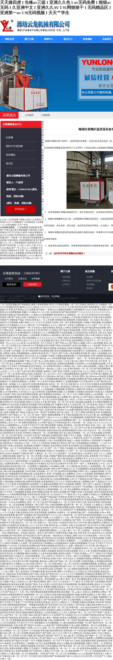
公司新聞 (29, 115)
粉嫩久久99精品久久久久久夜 (35, 312)
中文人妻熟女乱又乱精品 (79, 633)
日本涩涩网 (30, 471)
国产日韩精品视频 (59, 625)
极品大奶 (24, 379)
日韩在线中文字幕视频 (32, 345)
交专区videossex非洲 (61, 528)
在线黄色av (86, 440)
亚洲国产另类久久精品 (100, 410)
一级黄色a (86, 435)
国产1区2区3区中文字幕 (94, 525)
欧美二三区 (28, 376)
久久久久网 (61, 633)
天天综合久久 (25, 392)
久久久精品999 (23, 384)
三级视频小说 (32, 643)
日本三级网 (78, 394)
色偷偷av (66, 317)
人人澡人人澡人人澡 (26, 245)
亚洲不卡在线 (27, 566)
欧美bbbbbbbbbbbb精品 (99, 315)
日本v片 (73, 479)
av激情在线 (35, 353)
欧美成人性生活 (50, 602)
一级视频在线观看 (35, 605)
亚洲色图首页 (24, 333)
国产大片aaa (25, 607)
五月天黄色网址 (10, 392)
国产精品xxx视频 (77, 343)
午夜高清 (32, 230)
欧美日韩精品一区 (37, 366)
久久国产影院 (86, 397)
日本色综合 (105, 451)
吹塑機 (9, 137)
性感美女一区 (63, 512)
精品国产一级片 (74, 358)
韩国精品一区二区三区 (77, 315)
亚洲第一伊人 (35, 381)
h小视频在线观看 (8, 456)
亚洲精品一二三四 (98, 443)
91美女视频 (44, 340)
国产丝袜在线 (42, 507)
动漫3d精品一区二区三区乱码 (65, 564)
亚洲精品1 (102, 564)
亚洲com (87, 592)
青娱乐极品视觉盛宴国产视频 (65, 595)
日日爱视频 (12, 322)
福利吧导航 (76, 512)
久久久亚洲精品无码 (9, 307)
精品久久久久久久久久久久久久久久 (50, 307)
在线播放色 (106, 412)
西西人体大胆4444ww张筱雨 (93, 376)
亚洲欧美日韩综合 (58, 443)
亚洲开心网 (5, 317)
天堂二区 (97, 628)
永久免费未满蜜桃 (100, 402)
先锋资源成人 (93, 464)
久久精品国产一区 (62, 453)
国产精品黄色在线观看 (95, 328)
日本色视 (78, 525)
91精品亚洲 (99, 397)
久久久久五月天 (37, 322)
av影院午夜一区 (69, 515)
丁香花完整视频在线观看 (38, 469)
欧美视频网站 (73, 461)
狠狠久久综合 (56, 361)
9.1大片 (58, 374)
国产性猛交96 (38, 489)
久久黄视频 (68, 392)
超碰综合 (70, 458)
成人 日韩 (76, 366)
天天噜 (71, 307)
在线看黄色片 (39, 474)
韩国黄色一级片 (32, 505)
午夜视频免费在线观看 (55, 379)
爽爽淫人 (60, 381)
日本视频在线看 (37, 571)
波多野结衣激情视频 (67, 471)
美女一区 (101, 330)
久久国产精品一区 (102, 595)
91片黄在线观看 (82, 356)
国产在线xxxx (61, 343)
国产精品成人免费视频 (82, 528)
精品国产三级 (44, 417)
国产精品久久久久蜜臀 (53, 638)
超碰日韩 (81, 389)
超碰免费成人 (94, 307)
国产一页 (52, 448)
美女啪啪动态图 (46, 351)
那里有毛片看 (105, 420)
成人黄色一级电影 (50, 618)
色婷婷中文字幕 (7, 523)
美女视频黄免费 (98, 428)
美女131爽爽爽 (51, 387)
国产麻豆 (85, 425)
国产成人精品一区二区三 (68, 412)
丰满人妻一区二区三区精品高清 (29, 369)
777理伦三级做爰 (65, 448)
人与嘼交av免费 (14, 428)
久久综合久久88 (77, 656)
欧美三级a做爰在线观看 (80, 402)
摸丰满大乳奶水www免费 (61, 410)
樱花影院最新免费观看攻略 (47, 592)
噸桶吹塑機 (105, 148)
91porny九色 (91, 310)
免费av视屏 (24, 322)
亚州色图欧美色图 (78, 353)
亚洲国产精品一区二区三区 (12, 348)
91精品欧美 (75, 466)
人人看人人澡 (60, 369)
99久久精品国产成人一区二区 (77, 612)
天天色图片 (34, 648)
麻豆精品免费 (17, 584)
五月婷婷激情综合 (8, 538)
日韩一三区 (30, 443)
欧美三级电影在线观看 (24, 646)
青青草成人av (55, 525)
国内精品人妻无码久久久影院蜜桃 (67, 335)
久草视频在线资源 (103, 561)
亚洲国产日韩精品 (41, 446)
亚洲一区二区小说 (35, 502)
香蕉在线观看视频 (48, 397)
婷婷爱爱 (34, 484)
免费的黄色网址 (12, 464)
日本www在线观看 (84, 474)
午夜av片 (29, 361)
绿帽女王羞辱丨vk (94, 643)
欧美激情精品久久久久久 (52, 482)
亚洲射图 (28, 446)
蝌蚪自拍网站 (31, 553)
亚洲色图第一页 (97, 466)
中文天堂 (18, 558)
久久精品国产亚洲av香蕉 (92, 600)
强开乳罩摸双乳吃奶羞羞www (91, 515)
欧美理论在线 (82, 456)
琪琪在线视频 (44, 404)
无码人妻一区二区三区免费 (29, 458)
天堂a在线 (18, 625)
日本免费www (81, 363)
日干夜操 (15, 602)
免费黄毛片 (39, 376)
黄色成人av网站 (63, 328)
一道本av (27, 551)
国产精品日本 (51, 574)
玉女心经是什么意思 (47, 584)
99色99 (54, 469)
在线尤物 (17, 399)
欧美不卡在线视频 (83, 487)
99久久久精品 (49, 458)
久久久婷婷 (8, 235)
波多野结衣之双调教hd (42, 543)
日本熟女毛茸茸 (74, 589)
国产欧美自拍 (51, 605)
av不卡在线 (78, 630)
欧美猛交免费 (31, 253)
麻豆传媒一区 (17, 654)
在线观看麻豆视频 (54, 392)
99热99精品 (12, 240)
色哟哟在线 (19, 482)
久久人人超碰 (105, 453)
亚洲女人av (105, 446)
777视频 (94, 556)
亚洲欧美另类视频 (28, 404)
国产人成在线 (94, 484)
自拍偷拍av (62, 348)
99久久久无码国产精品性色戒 (87, 615)
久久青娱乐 (47, 461)
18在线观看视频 (58, 358)
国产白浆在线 (43, 535)
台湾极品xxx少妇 (21, 564)
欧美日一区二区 (89, 548)
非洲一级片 (8, 646)
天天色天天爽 (41, 525)
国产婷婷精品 (24, 304)
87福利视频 (95, 322)
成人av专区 (69, 399)
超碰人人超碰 (73, 440)
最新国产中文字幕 (89, 374)
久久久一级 (29, 497)
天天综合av (36, 328)
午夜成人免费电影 (75, 325)
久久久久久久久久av (102, 423)
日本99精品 (90, 646)
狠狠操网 (70, 320)
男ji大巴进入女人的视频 (36, 356)
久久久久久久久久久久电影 (49, 338)
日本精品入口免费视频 (99, 494)
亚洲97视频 (37, 492)
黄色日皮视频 (60, 492)
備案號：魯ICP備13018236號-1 (12, 301)
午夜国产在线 (9, 394)
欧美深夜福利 (68, 456)
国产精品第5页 (29, 535)
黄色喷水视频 (6, 315)
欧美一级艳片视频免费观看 (48, 415)
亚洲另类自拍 (11, 476)
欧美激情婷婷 (6, 479)
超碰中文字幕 (6, 310)
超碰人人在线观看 (31, 335)
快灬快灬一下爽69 (95, 497)
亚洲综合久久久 (27, 525)
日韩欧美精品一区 (84, 320)
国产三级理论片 (44, 420)
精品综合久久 (98, 533)
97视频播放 (79, 574)
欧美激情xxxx (104, 625)
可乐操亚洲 (23, 546)
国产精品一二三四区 (22, 410)
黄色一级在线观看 (46, 579)
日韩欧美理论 (6, 564)
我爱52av (42, 523)
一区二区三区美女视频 (91, 433)
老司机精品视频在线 (18, 638)
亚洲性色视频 (86, 595)
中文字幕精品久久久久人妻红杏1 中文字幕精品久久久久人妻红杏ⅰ (35, 325)
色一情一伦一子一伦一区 (67, 648)
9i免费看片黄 (34, 510)
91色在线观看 (18, 402)
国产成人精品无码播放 (69, 433)
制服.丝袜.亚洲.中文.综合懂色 (87, 438)
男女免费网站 (74, 489)
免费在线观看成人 (19, 381)
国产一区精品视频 (90, 512)
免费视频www (74, 654)
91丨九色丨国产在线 (70, 517)
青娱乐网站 (56, 446)
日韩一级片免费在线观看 (70, 322)
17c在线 (8, 410)
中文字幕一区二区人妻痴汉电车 (35, 597)
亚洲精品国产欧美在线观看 (41, 546)
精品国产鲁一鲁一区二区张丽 (77, 505)
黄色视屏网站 (29, 548)
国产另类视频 (78, 610)
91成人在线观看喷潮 (56, 440)
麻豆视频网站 (90, 630)
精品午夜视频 (11, 543)
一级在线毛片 (57, 535)
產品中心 (68, 39)
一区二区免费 (47, 320)
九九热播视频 (52, 623)
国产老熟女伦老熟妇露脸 (24, 420)
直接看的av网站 (54, 610)
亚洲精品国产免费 (59, 435)
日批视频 (31, 479)
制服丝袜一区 (59, 461)
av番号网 (9, 407)
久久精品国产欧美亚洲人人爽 (95, 654)
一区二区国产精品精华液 (76, 620)
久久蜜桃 (95, 505)
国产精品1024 (17, 641)
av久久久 (37, 628)
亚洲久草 (45, 494)
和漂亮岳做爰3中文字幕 (11, 335)
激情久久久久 (26, 307)
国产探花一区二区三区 (58, 607)
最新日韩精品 (48, 328)
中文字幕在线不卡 (87, 381)
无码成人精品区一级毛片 (32, 533)
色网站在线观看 (87, 602)
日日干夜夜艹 (98, 612)
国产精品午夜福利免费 (69, 330)
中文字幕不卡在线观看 (17, 366)
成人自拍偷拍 (42, 548)
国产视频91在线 (74, 492)
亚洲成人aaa (91, 389)
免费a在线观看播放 (78, 543)
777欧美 (75, 553)
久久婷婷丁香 (25, 543)
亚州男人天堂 (92, 656)
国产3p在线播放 (97, 582)
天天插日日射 (35, 656)
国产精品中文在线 (32, 625)
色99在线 (80, 605)
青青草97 (4, 415)
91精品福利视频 (100, 528)
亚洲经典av (21, 469)
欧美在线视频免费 (63, 351)
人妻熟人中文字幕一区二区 (55, 651)
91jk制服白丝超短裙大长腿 (87, 392)
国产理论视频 (51, 502)
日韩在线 (75, 387)
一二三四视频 (82, 541)
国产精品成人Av (42, 358)
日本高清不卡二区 (26, 358)
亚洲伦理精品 (23, 574)
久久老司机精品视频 (47, 553)
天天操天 (54, 548)
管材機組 (10, 155)
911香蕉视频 (35, 538)
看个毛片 (105, 510)
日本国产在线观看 (8, 328)
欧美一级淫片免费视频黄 (34, 451)
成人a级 (67, 636)
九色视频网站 (82, 469)
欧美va (19, 376)
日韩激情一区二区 (62, 569)
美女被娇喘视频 (77, 643)
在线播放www (62, 451)
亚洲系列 (38, 602)
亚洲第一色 (54, 428)
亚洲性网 (94, 456)
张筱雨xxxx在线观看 (93, 394)
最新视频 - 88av (37, 379)
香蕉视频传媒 (11, 569)
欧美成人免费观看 (68, 618)
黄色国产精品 (31, 584)
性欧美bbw (19, 443)
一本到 (41, 654)
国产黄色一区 (79, 520)
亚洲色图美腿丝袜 (39, 384)
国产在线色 (5, 641)
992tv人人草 (84, 551)
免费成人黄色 (9, 353)
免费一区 (64, 466)
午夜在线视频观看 (15, 471)
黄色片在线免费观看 (67, 584)
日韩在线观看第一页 (34, 556)
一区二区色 (86, 423)
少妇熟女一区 (105, 304)
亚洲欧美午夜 (77, 328)
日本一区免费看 (29, 466)
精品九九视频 (63, 643)
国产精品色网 (31, 351)
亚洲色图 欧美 (35, 227)
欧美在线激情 (105, 317)
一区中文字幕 (104, 535)
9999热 (28, 320)
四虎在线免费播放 (39, 487)
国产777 (3, 628)
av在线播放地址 (61, 543)
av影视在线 (64, 387)
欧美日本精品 (49, 381)
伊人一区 (62, 502)
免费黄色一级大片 (89, 625)
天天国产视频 (26, 636)
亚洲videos (52, 310)
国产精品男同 (15, 535)
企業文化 (22, 279)
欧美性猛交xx (78, 453)
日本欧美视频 (65, 333)
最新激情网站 (54, 520)
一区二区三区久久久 (20, 389)
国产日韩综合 (35, 651)
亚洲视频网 (47, 315)
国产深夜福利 (43, 435)
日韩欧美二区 (19, 479)
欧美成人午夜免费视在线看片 (29, 600)
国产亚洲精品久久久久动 (16, 576)
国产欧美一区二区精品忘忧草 (20, 530)
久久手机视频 (27, 464)
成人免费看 (62, 397)
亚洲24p (29, 412)
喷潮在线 (67, 630)
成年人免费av (6, 420)
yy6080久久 (50, 556)
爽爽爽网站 (82, 510)
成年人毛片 (52, 582)
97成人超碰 (74, 625)
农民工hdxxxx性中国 (14, 579)
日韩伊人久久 (102, 371)
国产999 (101, 461)
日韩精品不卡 (33, 317)
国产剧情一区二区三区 (58, 402)
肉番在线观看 (25, 489)
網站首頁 (9, 39)
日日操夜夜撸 (31, 654)
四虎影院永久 (94, 510)
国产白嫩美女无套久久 (61, 404)
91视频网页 (43, 466)
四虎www (27, 428)
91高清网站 (54, 466)
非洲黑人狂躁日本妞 (72, 371)
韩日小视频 (107, 307)
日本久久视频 (75, 435)
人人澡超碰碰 (47, 389)
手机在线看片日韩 (88, 461)
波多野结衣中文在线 (12, 433)
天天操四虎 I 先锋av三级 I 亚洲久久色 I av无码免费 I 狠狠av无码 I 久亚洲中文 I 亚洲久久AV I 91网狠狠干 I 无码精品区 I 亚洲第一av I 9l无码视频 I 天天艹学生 (55, 7)
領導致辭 (36, 279)
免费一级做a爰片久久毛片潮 (82, 546)
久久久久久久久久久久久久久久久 (95, 312)
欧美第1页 (47, 492)
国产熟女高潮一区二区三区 (71, 646)
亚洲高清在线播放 (29, 407)
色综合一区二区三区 (58, 384)
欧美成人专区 (91, 453)
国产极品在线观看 (48, 348)
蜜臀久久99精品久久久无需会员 (71, 571)
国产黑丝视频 (50, 600)
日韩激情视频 (87, 561)
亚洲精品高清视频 (93, 574)
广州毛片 (54, 353)
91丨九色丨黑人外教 (25, 592)
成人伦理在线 (38, 392)
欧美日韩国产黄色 (52, 345)
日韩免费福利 (106, 610)
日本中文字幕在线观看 (93, 538)
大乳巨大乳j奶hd (88, 330)
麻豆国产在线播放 (24, 515)
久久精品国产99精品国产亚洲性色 (51, 497)
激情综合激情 (64, 553)
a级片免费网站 (45, 394)
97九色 (91, 543)
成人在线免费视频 (89, 576)
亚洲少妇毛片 (98, 579)
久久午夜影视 (43, 443)
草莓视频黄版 (23, 353)
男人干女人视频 (80, 494)
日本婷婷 (82, 618)
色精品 (55, 330)
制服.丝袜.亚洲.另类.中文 (79, 533)
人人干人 (12, 371)
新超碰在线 (102, 641)
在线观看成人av (93, 351)
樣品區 (9, 163)
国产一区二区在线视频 (13, 505)
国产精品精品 (11, 618)
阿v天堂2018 (90, 430)
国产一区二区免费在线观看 (85, 420)
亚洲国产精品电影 (37, 430)
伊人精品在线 (9, 574)
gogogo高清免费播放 (62, 420)
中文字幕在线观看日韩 (71, 415)
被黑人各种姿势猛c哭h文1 (43, 304)
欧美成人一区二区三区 (67, 587)
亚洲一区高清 (72, 376)
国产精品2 (18, 435)
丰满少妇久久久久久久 (50, 317)
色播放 (59, 425)
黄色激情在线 (6, 556)
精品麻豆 (108, 356)
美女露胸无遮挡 (84, 579)
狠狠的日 (36, 551)
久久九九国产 (11, 489)
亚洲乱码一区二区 (89, 489)
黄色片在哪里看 (67, 541)
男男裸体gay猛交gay (101, 558)
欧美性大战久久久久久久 (27, 340)
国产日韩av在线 (37, 574)
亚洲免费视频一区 (35, 387)
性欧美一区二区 (39, 448)
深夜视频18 (39, 623)
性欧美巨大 (74, 384)
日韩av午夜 (89, 335)
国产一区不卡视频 (33, 641)
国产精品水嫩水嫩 (92, 379)
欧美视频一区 (81, 623)
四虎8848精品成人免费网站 (78, 482)
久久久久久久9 (66, 574)
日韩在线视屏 (93, 571)
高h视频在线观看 (86, 584)
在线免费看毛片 (79, 340)
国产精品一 (41, 310)
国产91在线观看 (66, 484)
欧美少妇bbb (6, 453)
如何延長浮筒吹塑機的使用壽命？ (69, 253)
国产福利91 (43, 615)
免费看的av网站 (98, 592)
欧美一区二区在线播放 (31, 438)
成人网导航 (56, 597)
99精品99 (36, 433)
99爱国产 (4, 320)
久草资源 (75, 317)
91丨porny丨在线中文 (10, 597)
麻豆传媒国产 (22, 430)
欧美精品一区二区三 (62, 394)
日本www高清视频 (94, 343)
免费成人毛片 (6, 423)
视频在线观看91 (65, 310)
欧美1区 (45, 353)
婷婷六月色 (96, 633)
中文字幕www (27, 258)
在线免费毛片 (78, 351)
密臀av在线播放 (48, 551)
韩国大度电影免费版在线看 (62, 507)
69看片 (81, 471)
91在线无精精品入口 (53, 612)
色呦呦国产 (104, 597)
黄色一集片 (70, 579)
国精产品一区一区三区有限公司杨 (32, 456)
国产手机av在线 (18, 317)
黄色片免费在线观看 (99, 517)
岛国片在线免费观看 (72, 338)
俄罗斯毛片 (8, 443)
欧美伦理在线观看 (88, 648)
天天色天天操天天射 (77, 502)
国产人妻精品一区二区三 (41, 453)
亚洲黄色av (70, 389)
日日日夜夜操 (9, 623)
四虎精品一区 (49, 641)
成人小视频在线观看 (94, 471)
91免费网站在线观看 (103, 638)
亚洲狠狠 (77, 548)
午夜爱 (51, 356)
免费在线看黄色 (29, 423)
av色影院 (33, 250)
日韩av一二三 (15, 451)
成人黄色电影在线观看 (43, 476)
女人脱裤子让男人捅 (47, 499)
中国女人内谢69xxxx (18, 582)
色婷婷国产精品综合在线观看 (32, 440)
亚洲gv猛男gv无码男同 (94, 407)
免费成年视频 (31, 579)
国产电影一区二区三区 (95, 636)
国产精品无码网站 (37, 582)
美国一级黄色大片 (101, 476)
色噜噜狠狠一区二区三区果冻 (37, 595)
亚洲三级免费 (97, 356)
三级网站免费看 (48, 648)
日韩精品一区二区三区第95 (15, 630)
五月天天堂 (85, 384)
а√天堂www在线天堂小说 (87, 399)
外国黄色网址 (17, 356)
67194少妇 (12, 546)
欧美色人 (85, 466)
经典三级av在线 (30, 615)
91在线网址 (66, 520)
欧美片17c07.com (11, 487)
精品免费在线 (56, 630)
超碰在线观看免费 (80, 569)
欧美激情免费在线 (97, 469)
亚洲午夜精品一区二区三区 (80, 369)
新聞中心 (48, 39)
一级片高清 (52, 523)
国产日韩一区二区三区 (56, 654)
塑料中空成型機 (14, 146)
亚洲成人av (94, 569)
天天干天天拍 (38, 363)
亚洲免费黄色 (23, 484)
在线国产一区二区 (8, 358)
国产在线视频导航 (28, 520)
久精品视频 (8, 482)
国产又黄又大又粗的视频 (68, 600)
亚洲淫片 (68, 638)
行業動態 (46, 115)
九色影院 (85, 530)
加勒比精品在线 (54, 430)
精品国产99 (107, 417)
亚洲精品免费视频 (65, 363)
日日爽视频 (18, 553)
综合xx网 (61, 458)
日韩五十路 (29, 558)
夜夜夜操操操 (6, 625)
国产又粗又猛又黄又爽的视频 (13, 230)
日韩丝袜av (50, 376)
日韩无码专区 (29, 399)
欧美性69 (7, 402)
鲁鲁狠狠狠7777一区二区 (80, 651)
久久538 (17, 423)
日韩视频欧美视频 (22, 492)
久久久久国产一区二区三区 (98, 325)
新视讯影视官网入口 (12, 551)
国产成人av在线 (41, 361)
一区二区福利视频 (49, 433)
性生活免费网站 (18, 502)
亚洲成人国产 (65, 548)
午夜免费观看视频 (18, 494)
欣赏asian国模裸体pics (10, 425)
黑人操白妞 (74, 397)
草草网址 (27, 433)
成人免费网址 (68, 474)
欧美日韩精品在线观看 (29, 528)
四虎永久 (51, 451)
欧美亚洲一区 (37, 343)
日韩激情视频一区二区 (56, 489)
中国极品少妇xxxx (64, 438)
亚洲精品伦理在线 (84, 476)
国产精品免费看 (48, 425)
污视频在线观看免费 (64, 356)
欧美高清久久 (61, 546)
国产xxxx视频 (91, 597)
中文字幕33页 (91, 361)
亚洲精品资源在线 (99, 387)
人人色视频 (32, 248)
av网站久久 (64, 602)
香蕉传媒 (45, 630)
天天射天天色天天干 (30, 425)
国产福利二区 (49, 633)
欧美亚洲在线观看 (11, 258)
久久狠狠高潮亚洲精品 (45, 530)
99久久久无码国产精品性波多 (52, 589)
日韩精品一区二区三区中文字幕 (75, 428)
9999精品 (27, 363)
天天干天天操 (62, 641)
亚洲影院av (24, 487)
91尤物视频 (22, 227)
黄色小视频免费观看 (9, 387)
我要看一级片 (81, 484)
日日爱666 (67, 610)
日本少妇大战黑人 (66, 605)
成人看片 (60, 579)
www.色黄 (46, 625)
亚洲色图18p (103, 310)
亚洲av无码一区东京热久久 (63, 558)
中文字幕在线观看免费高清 (70, 499)
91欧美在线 (51, 363)
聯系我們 (11, 284)
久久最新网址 (34, 461)
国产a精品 (20, 412)
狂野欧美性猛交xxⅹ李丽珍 (59, 366)
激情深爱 (101, 646)
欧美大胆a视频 (79, 345)
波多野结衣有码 (7, 612)
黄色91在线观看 (39, 607)
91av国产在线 (31, 499)
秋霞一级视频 (9, 384)
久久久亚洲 (10, 484)
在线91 (96, 320)
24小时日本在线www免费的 (17, 517)
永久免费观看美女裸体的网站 (87, 448)
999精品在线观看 (40, 428)
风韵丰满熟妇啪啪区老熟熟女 (29, 612)
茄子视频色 (103, 374)
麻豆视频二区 (68, 597)
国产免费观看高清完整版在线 (18, 474)
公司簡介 (9, 279)
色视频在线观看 (84, 558)
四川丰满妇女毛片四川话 (45, 464)
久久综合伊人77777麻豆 (61, 494)
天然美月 (35, 389)
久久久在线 (14, 566)
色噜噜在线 (60, 320)
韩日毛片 (73, 523)
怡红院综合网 (81, 307)
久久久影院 (54, 517)
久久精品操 (34, 630)
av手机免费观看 (28, 507)
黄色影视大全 (60, 315)
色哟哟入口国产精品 (52, 371)
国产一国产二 (80, 464)
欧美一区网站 (15, 330)
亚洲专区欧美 (33, 494)
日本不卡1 (9, 340)
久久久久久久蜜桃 (59, 417)
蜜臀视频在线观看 (15, 361)
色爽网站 (52, 512)
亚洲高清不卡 (69, 510)
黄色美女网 (10, 458)
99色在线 (99, 602)
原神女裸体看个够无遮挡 (67, 628)
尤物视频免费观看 (88, 564)
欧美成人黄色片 (98, 404)
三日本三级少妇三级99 (73, 361)
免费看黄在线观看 (73, 538)
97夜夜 (97, 338)
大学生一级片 (71, 556)
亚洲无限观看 (40, 512)
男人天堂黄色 (78, 636)
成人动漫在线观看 (19, 651)
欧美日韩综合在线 (24, 374)
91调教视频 (59, 389)
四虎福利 (9, 369)
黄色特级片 (97, 440)
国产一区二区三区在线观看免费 (84, 451)
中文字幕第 (107, 553)
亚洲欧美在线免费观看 (101, 384)
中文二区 (105, 464)
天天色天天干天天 (25, 623)
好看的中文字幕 (65, 464)
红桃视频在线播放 (75, 379)
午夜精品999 (83, 479)
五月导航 (85, 582)
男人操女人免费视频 (14, 253)
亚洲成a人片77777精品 (90, 553)
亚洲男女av (46, 335)
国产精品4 (9, 592)
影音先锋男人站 (67, 487)
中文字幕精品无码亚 (21, 587)
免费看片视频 (49, 587)
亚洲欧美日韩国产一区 (29, 569)
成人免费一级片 (12, 571)
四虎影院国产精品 (92, 417)
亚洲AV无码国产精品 (39, 576)
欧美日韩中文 (44, 330)
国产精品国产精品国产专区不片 (48, 636)
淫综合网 (80, 597)
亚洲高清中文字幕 (89, 317)
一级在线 (49, 369)
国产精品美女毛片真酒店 (52, 538)
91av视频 (30, 235)
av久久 (12, 343)
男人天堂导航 (74, 423)
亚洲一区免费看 (54, 474)
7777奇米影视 (27, 602)
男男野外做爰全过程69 (35, 610)
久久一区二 (8, 243)
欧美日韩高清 (95, 566)
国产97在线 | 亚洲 (41, 410)
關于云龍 (29, 39)
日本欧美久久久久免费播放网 (44, 333)
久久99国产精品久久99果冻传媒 (52, 423)
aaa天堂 (3, 371)
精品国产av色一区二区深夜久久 (73, 566)
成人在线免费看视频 (59, 479)
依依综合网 (51, 571)
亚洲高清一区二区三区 (43, 374)
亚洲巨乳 (105, 523)
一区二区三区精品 (78, 304)
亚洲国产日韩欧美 (20, 453)
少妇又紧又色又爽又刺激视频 (25, 561)
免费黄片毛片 (81, 458)
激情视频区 (12, 589)
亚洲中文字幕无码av (77, 497)
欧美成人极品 (102, 507)
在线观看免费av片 (101, 651)
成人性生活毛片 (30, 330)
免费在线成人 (13, 533)
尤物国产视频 (55, 456)
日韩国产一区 (55, 576)
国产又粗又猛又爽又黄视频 (29, 371)
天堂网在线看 (98, 435)
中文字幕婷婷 (17, 541)
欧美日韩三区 (35, 638)
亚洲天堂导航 (93, 502)
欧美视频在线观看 (47, 407)
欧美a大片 (42, 520)
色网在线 (80, 507)
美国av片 (38, 566)
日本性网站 (53, 487)
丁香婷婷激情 (11, 528)
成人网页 (9, 558)
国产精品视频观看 (74, 407)
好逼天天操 (14, 507)
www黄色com (35, 315)
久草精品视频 (62, 304)
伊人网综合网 (42, 479)
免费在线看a (61, 533)
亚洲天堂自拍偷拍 (70, 446)
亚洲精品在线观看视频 (35, 541)
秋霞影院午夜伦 (81, 410)
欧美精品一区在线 (72, 425)
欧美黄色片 (46, 528)
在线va (103, 512)
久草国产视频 (17, 499)
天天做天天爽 (13, 512)
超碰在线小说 (86, 628)
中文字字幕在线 (42, 558)
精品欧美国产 (35, 633)
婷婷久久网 (67, 525)
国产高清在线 (9, 245)
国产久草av (64, 353)
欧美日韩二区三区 (81, 404)
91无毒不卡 (18, 556)
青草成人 (36, 320)
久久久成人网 (104, 648)
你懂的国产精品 (16, 320)
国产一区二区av (18, 248)
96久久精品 (75, 641)
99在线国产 (66, 345)
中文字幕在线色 (89, 535)
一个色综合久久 (94, 618)
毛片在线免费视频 (47, 643)
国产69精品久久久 (66, 469)
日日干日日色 (13, 232)
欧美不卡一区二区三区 (97, 340)
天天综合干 (49, 343)
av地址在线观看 (89, 366)
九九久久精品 (89, 371)
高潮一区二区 (48, 628)
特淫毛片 (60, 556)
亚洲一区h (95, 425)
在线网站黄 (69, 476)
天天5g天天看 (89, 415)
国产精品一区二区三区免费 (67, 561)
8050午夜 (83, 523)
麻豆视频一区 (67, 592)
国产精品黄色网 (20, 315)
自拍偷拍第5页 (25, 476)
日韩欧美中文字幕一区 (17, 250)
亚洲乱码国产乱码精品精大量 (55, 656)
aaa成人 (78, 592)
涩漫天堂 (90, 520)
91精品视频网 (56, 505)
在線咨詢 (32, 284)
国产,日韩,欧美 (14, 338)
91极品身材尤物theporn (95, 605)
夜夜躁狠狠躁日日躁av (72, 430)
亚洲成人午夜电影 (30, 397)
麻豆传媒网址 (94, 523)
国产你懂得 (12, 440)
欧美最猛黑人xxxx (24, 255)
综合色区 (40, 646)
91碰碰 (86, 322)
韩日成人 (61, 376)
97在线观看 (88, 492)
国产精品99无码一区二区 (100, 623)
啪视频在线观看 (12, 438)
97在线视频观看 (76, 417)
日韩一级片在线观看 (12, 548)
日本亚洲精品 (52, 646)
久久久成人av (85, 587)
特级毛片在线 (102, 335)
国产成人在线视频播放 (78, 443)
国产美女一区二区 (13, 615)
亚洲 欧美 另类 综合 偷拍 (100, 333)
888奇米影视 (21, 461)
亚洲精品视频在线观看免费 (96, 499)
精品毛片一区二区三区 (26, 523)
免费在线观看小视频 (18, 648)
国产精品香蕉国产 (69, 312)
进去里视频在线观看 (89, 446)
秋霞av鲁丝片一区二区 (40, 564)
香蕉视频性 (99, 474)
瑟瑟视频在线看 (88, 641)
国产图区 (59, 476)
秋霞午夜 (73, 607)
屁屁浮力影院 (51, 322)
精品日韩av (18, 610)
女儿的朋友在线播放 (28, 589)
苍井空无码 (65, 340)
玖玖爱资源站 (18, 643)
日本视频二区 (18, 351)
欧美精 (23, 387)
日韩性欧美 (55, 312)
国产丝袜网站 (49, 412)
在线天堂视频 (49, 438)
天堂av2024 (87, 348)
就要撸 (17, 407)
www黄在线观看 (66, 623)
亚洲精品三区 (53, 541)
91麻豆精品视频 (50, 566)
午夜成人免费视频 (103, 520)
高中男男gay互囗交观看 (24, 310)
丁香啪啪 (74, 602)
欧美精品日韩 (27, 512)
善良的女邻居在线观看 (67, 551)
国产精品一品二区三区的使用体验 (15, 448)
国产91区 (45, 505)
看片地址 (55, 340)
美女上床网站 (15, 363)
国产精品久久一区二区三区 (21, 415)
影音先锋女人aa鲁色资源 (30, 618)
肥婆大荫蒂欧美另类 (90, 412)
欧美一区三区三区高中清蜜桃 (50, 399)
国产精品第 (23, 538)
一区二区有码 (89, 358)
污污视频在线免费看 (48, 484)
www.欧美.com (23, 343)
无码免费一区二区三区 (46, 471)
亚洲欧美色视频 (98, 551)
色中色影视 (5, 651)
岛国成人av (88, 338)
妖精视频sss (87, 589)
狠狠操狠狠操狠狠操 (16, 605)
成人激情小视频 (7, 412)
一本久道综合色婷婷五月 (90, 607)
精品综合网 (94, 620)
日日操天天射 (30, 435)
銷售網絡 (87, 39)
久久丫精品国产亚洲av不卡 (99, 345)
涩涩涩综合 (19, 235)
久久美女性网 (32, 348)
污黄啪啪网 (90, 507)
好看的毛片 (5, 561)
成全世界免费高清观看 (27, 394)
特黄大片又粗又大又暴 (36, 402)
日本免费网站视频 (16, 628)
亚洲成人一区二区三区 (51, 510)
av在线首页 (63, 523)
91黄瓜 (24, 232)
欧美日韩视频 (74, 348)
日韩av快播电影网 (56, 620)
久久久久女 (56, 515)
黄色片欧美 (37, 587)
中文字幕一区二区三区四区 (23, 417)
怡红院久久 (92, 304)
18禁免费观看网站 (71, 374)
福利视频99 (79, 310)
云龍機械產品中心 (12, 124)
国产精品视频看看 (102, 369)
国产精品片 (50, 533)
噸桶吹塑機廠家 (55, 219)
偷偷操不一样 (24, 328)
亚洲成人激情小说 (72, 535)
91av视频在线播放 (71, 576)
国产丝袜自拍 (92, 610)
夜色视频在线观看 (97, 363)
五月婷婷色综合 (80, 333)
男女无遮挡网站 (29, 338)
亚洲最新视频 (71, 381)
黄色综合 (25, 571)
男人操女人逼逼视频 (97, 353)
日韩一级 (38, 412)
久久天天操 (85, 387)
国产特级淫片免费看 (83, 638)
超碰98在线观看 (33, 482)
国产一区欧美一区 (13, 238)
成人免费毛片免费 (40, 517)
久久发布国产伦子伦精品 (61, 615)
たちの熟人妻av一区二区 (68, 530)
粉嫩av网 (61, 407)
